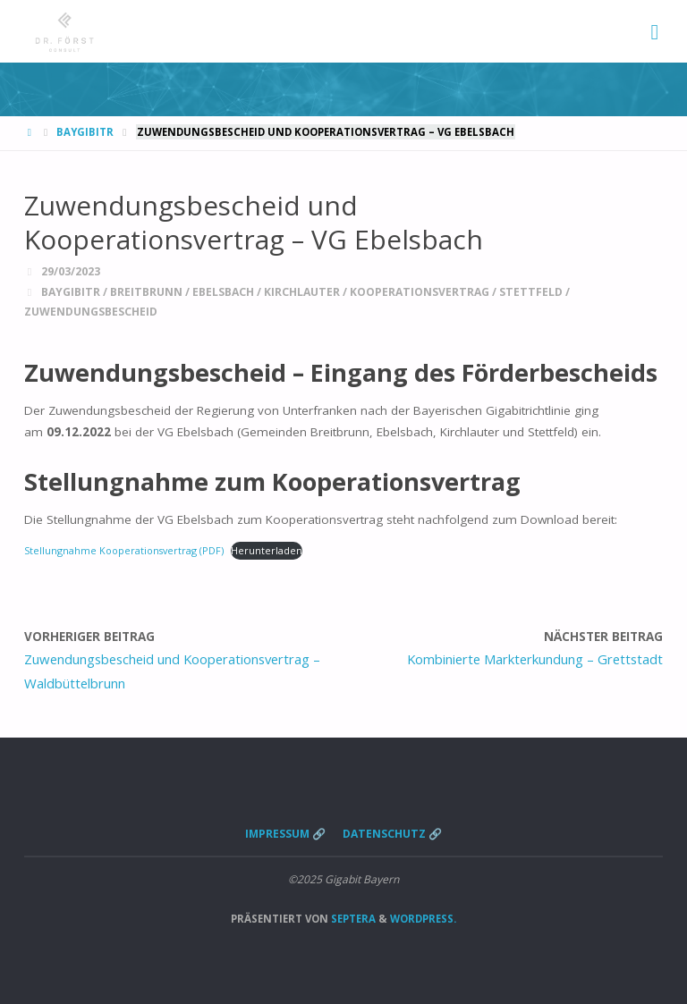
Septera (352, 918)
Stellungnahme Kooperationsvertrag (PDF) (124, 550)
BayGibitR (85, 132)
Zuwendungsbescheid (90, 311)
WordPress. (423, 918)
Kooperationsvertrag (419, 292)
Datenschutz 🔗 (392, 833)
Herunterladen (266, 550)
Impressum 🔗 (285, 833)
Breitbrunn (146, 292)
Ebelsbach (223, 292)
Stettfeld (531, 292)
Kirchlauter (302, 292)
